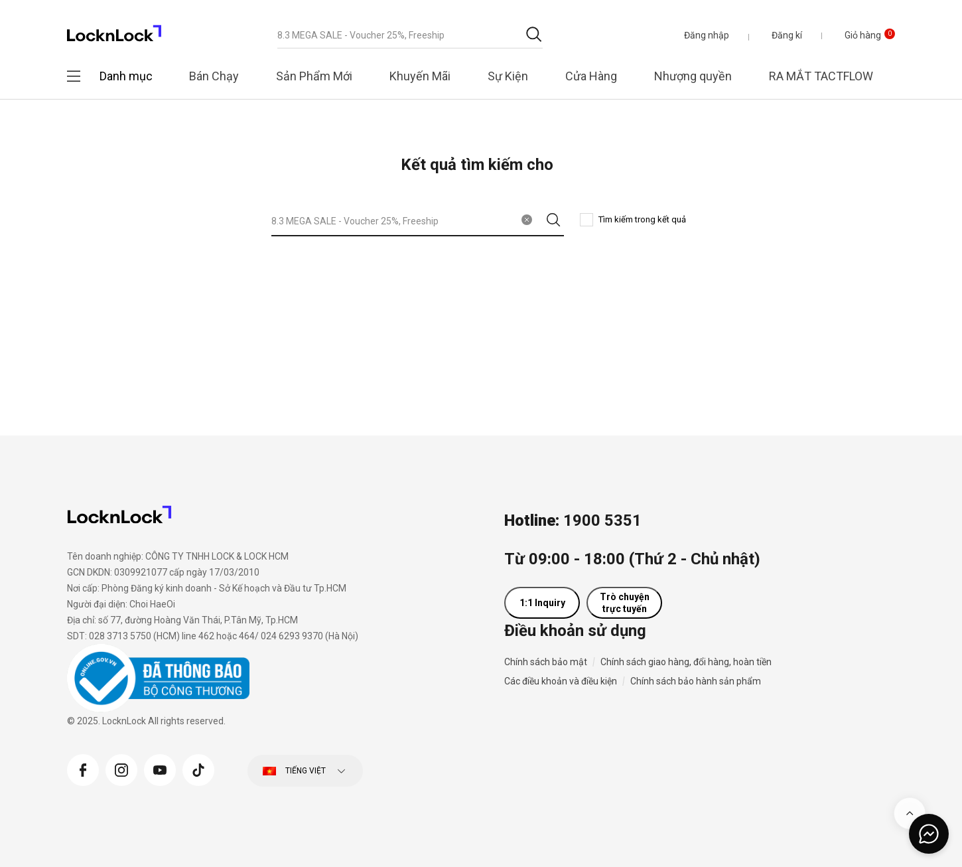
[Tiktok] (198, 769)
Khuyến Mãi (419, 76)
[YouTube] (160, 769)
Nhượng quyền (693, 76)
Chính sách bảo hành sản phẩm (695, 681)
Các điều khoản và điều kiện (560, 681)
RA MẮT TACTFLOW (821, 76)
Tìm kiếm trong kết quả (642, 219)
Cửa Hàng (591, 76)
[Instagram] (121, 769)
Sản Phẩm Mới (314, 76)
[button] (706, 35)
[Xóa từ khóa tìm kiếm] (526, 219)
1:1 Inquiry (542, 602)
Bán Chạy (214, 76)
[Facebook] (83, 769)
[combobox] (410, 35)
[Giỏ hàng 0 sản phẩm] (860, 35)
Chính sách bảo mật (545, 662)
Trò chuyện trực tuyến (625, 602)
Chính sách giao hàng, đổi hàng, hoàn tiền (686, 662)
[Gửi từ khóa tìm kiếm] (534, 34)
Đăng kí (787, 35)
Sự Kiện (508, 76)
